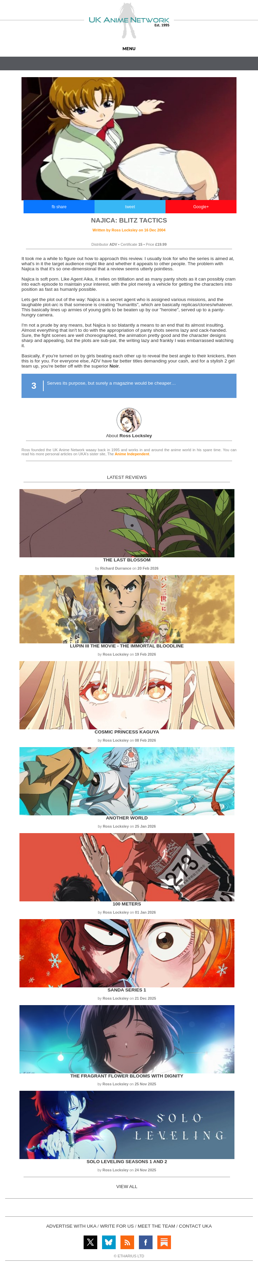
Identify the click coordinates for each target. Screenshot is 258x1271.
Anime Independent (132, 454)
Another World (127, 817)
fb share (59, 206)
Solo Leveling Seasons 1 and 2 (127, 1161)
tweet (130, 206)
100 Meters (127, 903)
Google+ (201, 206)
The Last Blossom (126, 559)
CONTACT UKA (195, 1226)
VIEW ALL (127, 1186)
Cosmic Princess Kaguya (127, 731)
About (129, 435)
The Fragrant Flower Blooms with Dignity (126, 1076)
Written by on (129, 230)
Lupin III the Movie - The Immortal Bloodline (127, 645)
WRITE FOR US (117, 1226)
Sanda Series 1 (127, 989)
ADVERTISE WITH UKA (71, 1226)
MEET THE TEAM (156, 1226)
